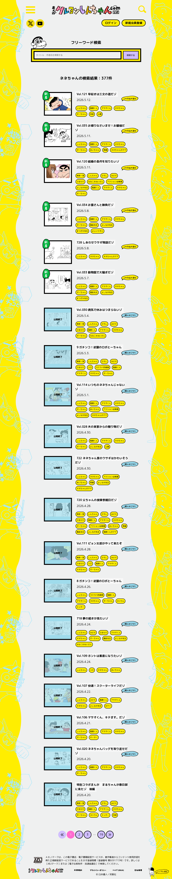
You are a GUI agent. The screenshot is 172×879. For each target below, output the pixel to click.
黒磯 (105, 149)
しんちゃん (81, 108)
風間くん (94, 108)
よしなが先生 (82, 187)
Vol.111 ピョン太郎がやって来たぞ (99, 542)
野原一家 (80, 175)
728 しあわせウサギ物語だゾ (95, 242)
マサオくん (106, 108)
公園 (100, 114)
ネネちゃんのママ (118, 149)
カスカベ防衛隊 (102, 366)
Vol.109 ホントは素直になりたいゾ (99, 655)
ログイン (110, 23)
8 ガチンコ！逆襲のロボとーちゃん (99, 580)
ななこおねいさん (95, 181)
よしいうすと (97, 230)
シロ (90, 366)
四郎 (92, 114)
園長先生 (94, 224)
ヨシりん (120, 600)
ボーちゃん (81, 114)
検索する (131, 55)
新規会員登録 (133, 23)
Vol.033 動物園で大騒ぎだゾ (95, 272)
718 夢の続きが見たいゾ (93, 617)
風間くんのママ (110, 531)
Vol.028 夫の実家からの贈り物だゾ (99, 426)
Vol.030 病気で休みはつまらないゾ (99, 309)
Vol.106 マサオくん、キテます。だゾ (101, 716)
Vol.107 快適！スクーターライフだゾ (101, 685)
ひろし (104, 175)
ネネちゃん (119, 108)
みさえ (114, 175)
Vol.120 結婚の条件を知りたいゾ (98, 161)
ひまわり (80, 181)
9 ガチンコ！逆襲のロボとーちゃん (99, 347)
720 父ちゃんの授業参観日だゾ (97, 499)
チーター (94, 736)
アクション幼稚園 (114, 181)
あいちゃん (94, 149)
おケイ (108, 704)
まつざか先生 (82, 230)
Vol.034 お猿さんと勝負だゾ (95, 205)
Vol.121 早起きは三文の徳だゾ (97, 94)
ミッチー (80, 606)
